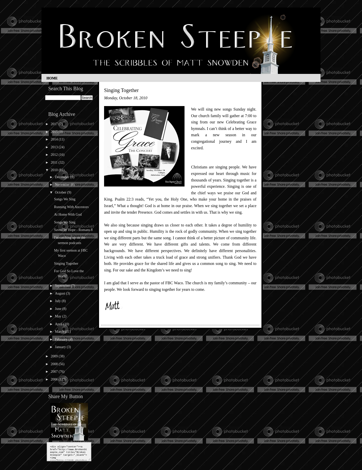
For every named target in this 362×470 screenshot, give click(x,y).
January (61, 347)
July (58, 301)
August (60, 293)
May (58, 316)
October (61, 192)
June (58, 309)
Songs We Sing (64, 199)
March (60, 332)
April (59, 324)
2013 (55, 147)
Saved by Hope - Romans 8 (73, 230)
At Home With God (68, 214)
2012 (55, 155)
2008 (55, 364)
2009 (55, 356)
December (62, 177)
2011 (55, 162)
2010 (55, 170)
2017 (55, 124)
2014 (55, 139)
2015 (55, 132)
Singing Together (66, 263)
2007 (55, 371)
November (63, 184)
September (63, 286)
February (61, 339)
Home (52, 78)
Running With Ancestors (71, 207)
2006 (55, 379)
